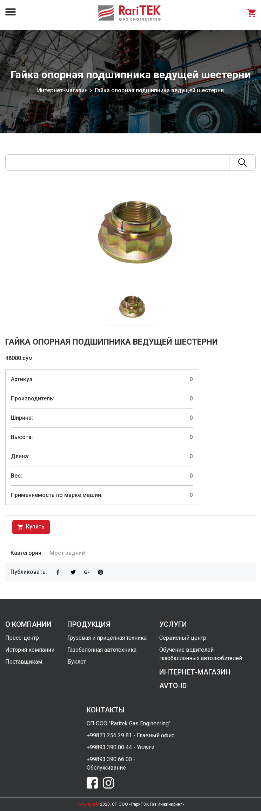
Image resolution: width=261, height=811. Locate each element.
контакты (106, 710)
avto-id (173, 686)
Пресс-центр (22, 637)
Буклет (76, 661)
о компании (28, 624)
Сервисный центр (182, 637)
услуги (173, 624)
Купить (31, 527)
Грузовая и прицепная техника (107, 637)
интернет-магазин (194, 672)
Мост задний (67, 553)
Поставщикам (23, 661)
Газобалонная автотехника (101, 649)
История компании (29, 649)
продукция (88, 624)
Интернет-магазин (62, 90)
